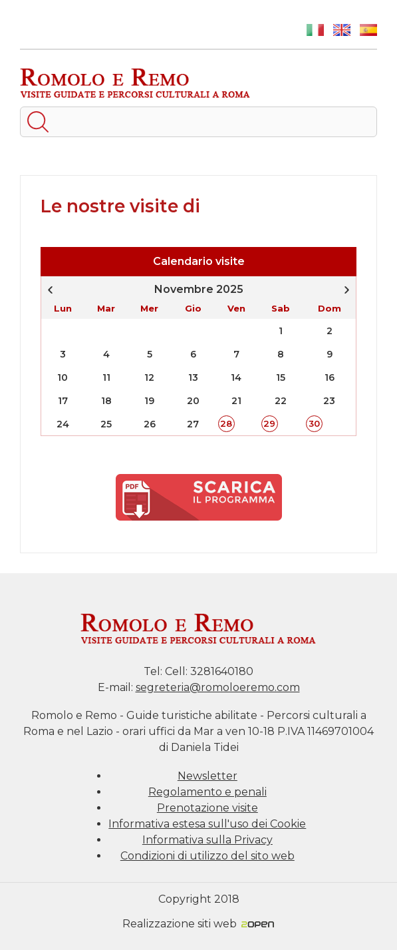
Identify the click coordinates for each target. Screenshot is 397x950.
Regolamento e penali (207, 792)
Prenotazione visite (207, 808)
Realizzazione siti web (198, 923)
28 (226, 423)
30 (314, 423)
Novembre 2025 (198, 289)
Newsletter (207, 776)
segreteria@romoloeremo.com (218, 687)
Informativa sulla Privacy (207, 839)
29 (269, 423)
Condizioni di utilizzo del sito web (207, 855)
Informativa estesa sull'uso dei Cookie (207, 824)
